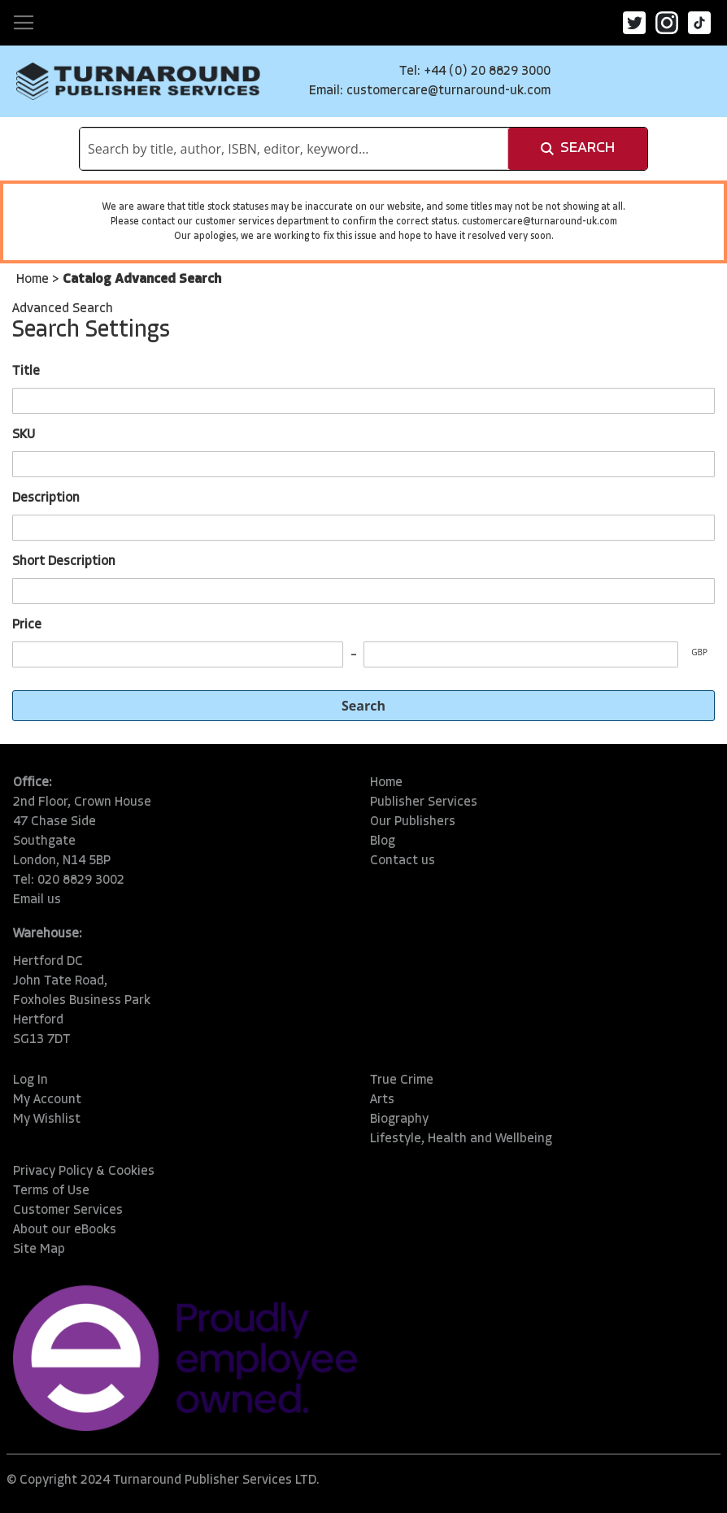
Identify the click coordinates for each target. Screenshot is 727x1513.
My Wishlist (47, 1119)
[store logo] (138, 81)
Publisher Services (423, 802)
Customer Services (68, 1210)
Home (34, 279)
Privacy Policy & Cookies (84, 1171)
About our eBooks (64, 1230)
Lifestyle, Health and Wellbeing (461, 1139)
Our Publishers (412, 821)
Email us (37, 899)
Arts (382, 1099)
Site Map (39, 1249)
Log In (30, 1080)
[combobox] (294, 149)
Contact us (402, 860)
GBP (699, 652)
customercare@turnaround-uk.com (448, 91)
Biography (399, 1119)
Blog (382, 841)
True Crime (401, 1080)
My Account (47, 1099)
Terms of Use (51, 1191)
